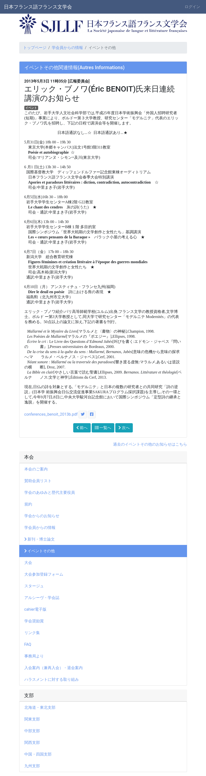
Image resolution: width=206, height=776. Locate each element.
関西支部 (32, 742)
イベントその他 (39, 551)
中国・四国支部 (38, 754)
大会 (30, 562)
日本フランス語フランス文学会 (38, 7)
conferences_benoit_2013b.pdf (51, 414)
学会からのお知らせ (41, 516)
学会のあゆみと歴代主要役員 (49, 492)
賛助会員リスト (38, 480)
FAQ (27, 644)
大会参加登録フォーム (43, 574)
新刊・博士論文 (39, 539)
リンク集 (32, 632)
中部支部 (32, 731)
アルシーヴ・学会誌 (41, 597)
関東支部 (32, 719)
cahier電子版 (35, 609)
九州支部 (32, 766)
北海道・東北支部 (39, 707)
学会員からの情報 (67, 47)
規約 (28, 504)
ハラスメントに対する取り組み (51, 679)
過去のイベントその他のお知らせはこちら (150, 444)
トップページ (34, 47)
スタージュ (34, 586)
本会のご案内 (36, 469)
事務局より (36, 656)
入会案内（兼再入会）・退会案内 (53, 667)
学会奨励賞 (34, 621)
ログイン (192, 6)
